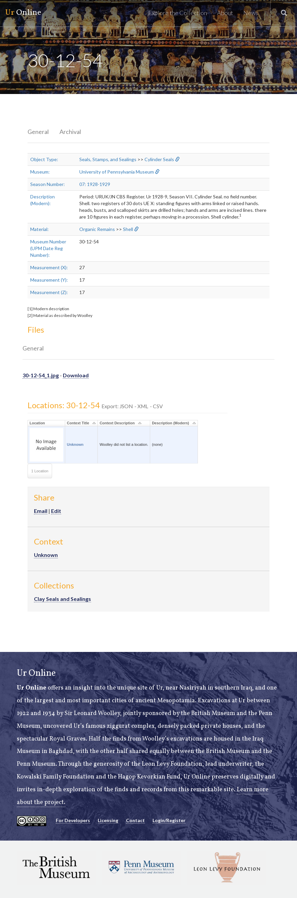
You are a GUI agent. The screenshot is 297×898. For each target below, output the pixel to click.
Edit (56, 511)
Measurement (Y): (49, 280)
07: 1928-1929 (94, 184)
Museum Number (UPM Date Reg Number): (48, 248)
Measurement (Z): (49, 292)
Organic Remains (97, 229)
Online (23, 12)
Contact (135, 820)
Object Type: (44, 159)
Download (76, 375)
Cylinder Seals (159, 159)
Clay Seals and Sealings (62, 599)
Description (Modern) (170, 423)
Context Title (78, 423)
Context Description (117, 423)
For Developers (73, 820)
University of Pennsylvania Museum (116, 172)
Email (40, 511)
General (38, 131)
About (225, 12)
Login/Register (169, 820)
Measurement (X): (49, 267)
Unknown (75, 444)
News (250, 12)
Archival (70, 131)
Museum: (40, 172)
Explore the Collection (177, 12)
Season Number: (47, 184)
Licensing (108, 820)
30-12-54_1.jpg (41, 375)
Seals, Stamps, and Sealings (107, 159)
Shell (128, 229)
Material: (39, 229)
